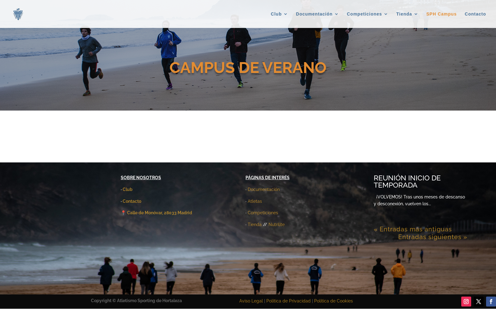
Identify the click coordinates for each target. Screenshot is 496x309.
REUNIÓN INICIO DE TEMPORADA (407, 181)
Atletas (255, 201)
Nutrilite (276, 224)
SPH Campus (441, 14)
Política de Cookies (333, 300)
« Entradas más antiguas (413, 229)
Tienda (404, 14)
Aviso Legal (251, 300)
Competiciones (364, 14)
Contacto (475, 14)
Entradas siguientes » (432, 237)
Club (276, 14)
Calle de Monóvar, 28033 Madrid (159, 212)
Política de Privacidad (289, 300)
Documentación (314, 14)
